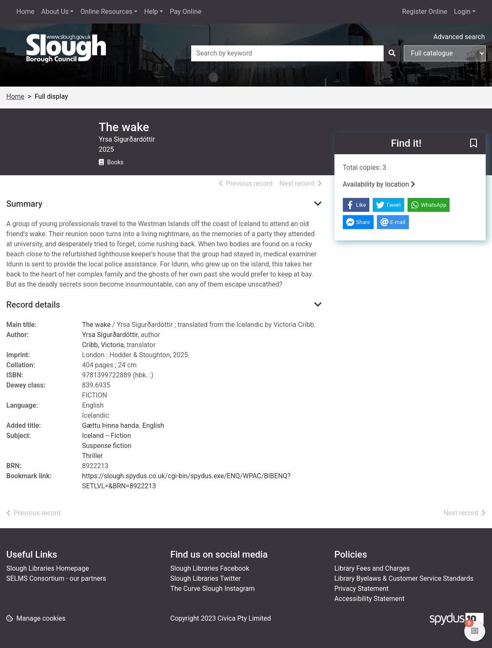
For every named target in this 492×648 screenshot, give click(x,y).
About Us (54, 12)
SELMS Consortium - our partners (56, 578)
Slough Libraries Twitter (205, 578)
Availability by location (379, 184)
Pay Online (185, 12)
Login (462, 12)
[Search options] (445, 53)
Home (25, 12)
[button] (473, 143)
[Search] (392, 53)
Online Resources (106, 12)
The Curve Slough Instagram (212, 589)
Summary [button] (24, 204)
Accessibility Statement (369, 599)
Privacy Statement (361, 589)
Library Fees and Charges (372, 568)
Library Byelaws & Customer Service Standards (404, 578)
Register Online (424, 12)
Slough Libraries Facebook (209, 568)
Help (151, 12)
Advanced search (459, 37)
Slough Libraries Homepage (47, 568)
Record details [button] (33, 305)
